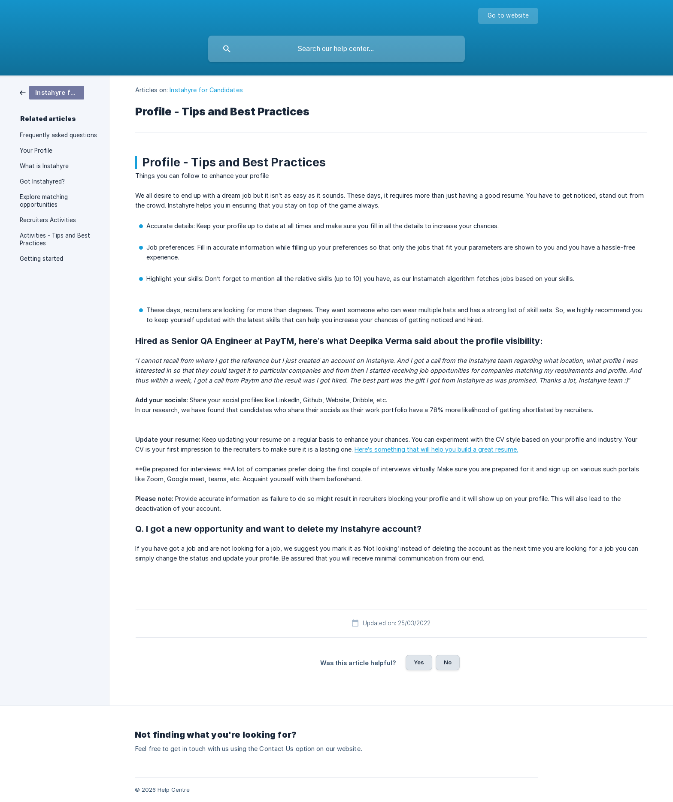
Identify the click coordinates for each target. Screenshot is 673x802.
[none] (508, 16)
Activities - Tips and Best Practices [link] (55, 239)
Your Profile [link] (36, 150)
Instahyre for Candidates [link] (206, 89)
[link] (52, 92)
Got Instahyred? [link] (42, 181)
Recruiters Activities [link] (48, 220)
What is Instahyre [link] (44, 166)
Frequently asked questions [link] (58, 135)
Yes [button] (419, 662)
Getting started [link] (41, 258)
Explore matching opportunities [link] (44, 200)
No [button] (448, 662)
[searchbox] (336, 49)
